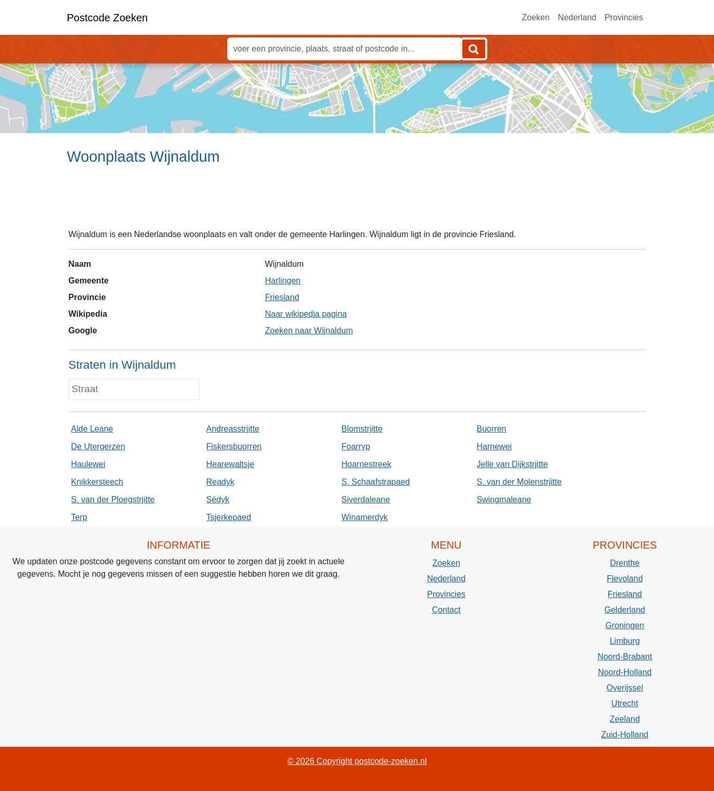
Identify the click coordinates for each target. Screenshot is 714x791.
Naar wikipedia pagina (306, 313)
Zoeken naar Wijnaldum (309, 330)
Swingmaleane (504, 499)
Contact (446, 609)
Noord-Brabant (625, 656)
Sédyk (217, 499)
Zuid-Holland (624, 734)
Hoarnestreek (367, 464)
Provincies (624, 17)
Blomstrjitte (362, 428)
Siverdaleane (366, 499)
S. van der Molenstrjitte (519, 481)
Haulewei (88, 464)
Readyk (220, 481)
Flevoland (625, 578)
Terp (79, 517)
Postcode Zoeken (107, 17)
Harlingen (283, 280)
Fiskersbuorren (234, 446)
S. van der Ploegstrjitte (113, 499)
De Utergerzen (98, 446)
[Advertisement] (357, 201)
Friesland (282, 297)
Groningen (624, 625)
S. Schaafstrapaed (376, 481)
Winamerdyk (365, 517)
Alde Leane (92, 428)
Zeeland (624, 719)
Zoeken (535, 17)
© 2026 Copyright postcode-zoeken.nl (357, 761)
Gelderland (624, 609)
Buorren (492, 428)
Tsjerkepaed (228, 517)
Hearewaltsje (230, 464)
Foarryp (356, 446)
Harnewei (494, 446)
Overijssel (624, 687)
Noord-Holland (625, 672)
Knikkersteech (97, 481)
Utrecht (625, 703)
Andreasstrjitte (232, 428)
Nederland (577, 17)
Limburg (624, 641)
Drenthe (625, 563)
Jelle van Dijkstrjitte (512, 464)
